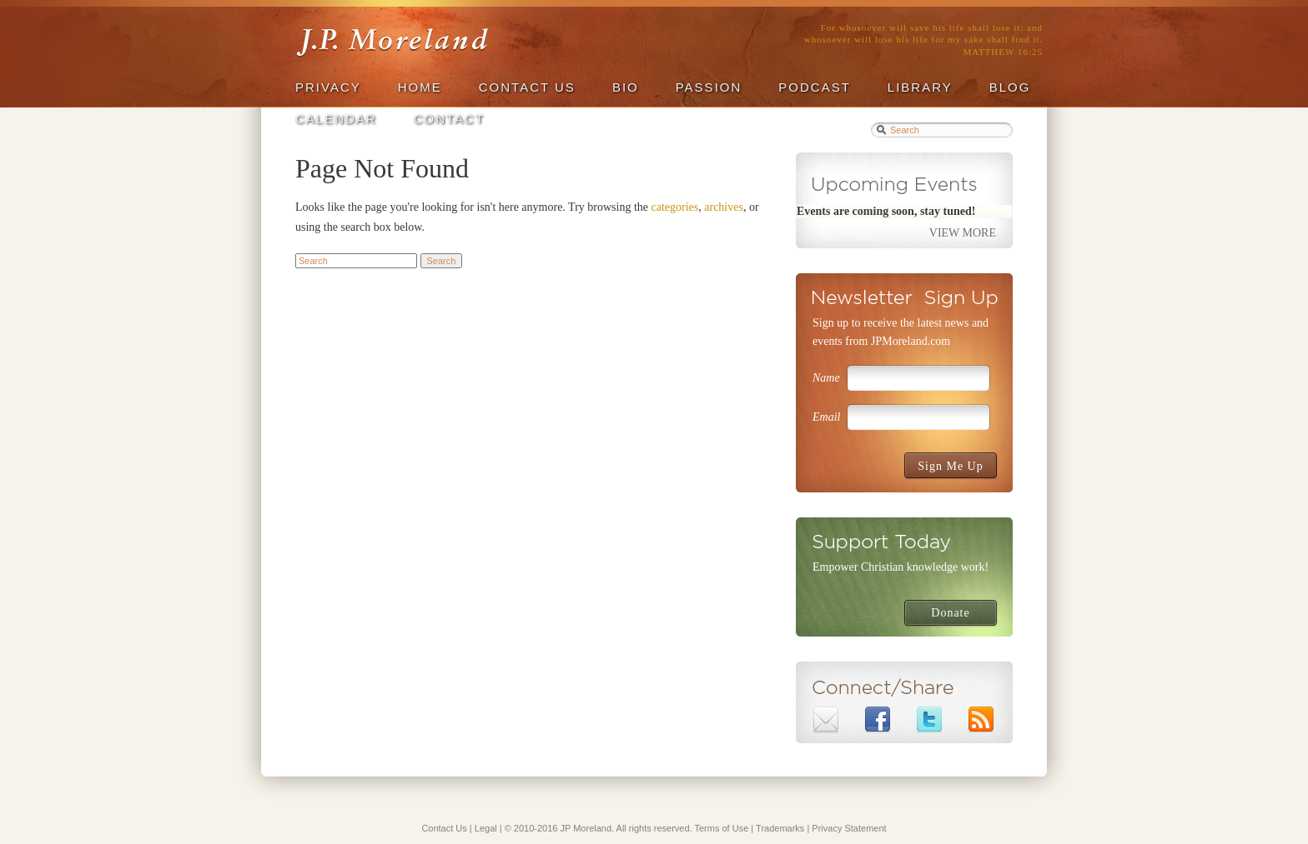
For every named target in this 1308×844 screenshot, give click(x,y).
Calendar (336, 119)
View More (962, 233)
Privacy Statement (849, 828)
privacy (328, 87)
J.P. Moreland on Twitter (929, 720)
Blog (1010, 87)
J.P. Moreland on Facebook (877, 720)
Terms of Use (722, 828)
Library (920, 87)
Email (826, 417)
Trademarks (780, 828)
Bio (625, 87)
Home (420, 87)
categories (675, 207)
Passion (709, 87)
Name (826, 378)
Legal (486, 828)
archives (723, 207)
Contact (449, 119)
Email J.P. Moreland (825, 720)
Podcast (814, 87)
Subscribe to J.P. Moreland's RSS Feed (981, 720)
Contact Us (527, 87)
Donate (950, 613)
